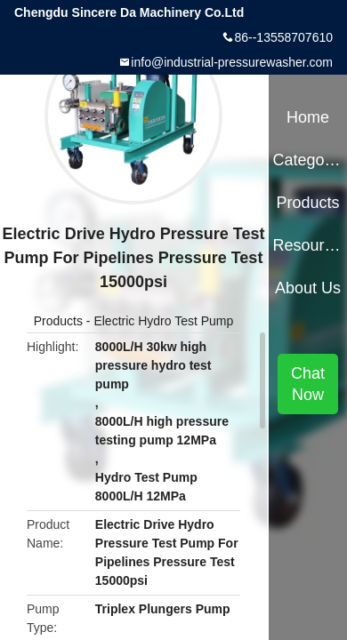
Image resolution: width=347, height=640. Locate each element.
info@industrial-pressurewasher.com (232, 62)
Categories (307, 160)
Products (58, 321)
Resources (307, 245)
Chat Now (308, 384)
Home (307, 117)
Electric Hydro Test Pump (163, 321)
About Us (308, 288)
